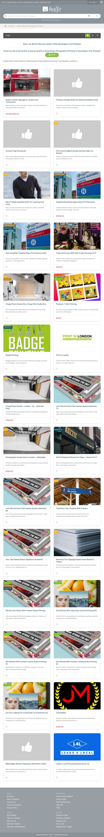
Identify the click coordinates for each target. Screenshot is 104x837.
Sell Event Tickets (13, 824)
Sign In (52, 55)
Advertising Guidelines (64, 796)
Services (12, 26)
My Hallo (93, 2)
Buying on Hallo (62, 815)
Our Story (10, 796)
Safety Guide (61, 799)
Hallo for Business (13, 818)
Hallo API (59, 805)
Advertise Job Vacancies (16, 827)
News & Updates (13, 799)
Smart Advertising (63, 802)
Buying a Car (61, 821)
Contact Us (11, 802)
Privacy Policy (12, 808)
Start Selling (11, 815)
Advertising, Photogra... (52, 20)
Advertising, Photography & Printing (30, 26)
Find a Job (60, 824)
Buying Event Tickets (64, 827)
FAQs (58, 808)
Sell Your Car (11, 821)
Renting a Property (63, 818)
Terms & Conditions (14, 805)
